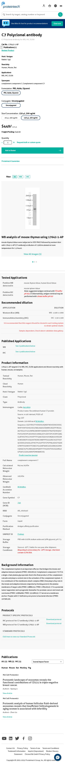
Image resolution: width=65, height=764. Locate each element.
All (15, 177)
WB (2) (11, 661)
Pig (29, 668)
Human (5, 668)
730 (19, 503)
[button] (57, 757)
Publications (9, 47)
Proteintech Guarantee (11, 161)
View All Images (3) (32, 254)
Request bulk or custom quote (28, 142)
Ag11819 (26, 407)
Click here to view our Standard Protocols (19, 637)
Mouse (12, 668)
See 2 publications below (25, 346)
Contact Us (10, 748)
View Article (7, 693)
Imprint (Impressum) (36, 751)
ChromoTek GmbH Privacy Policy (37, 754)
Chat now (57, 24)
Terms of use (35, 748)
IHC (27, 177)
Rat (17, 668)
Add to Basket (10, 150)
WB (20, 177)
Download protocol (53, 619)
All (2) (4, 661)
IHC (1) (18, 661)
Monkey (23, 668)
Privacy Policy (22, 748)
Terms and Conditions (50, 748)
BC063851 (40, 421)
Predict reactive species (28, 455)
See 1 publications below (25, 352)
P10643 (21, 534)
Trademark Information (16, 751)
